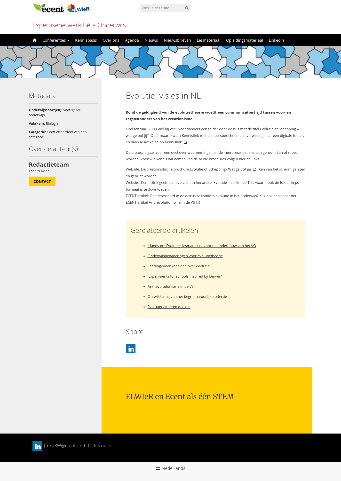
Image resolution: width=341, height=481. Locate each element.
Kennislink (173, 142)
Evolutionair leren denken (169, 306)
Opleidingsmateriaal (244, 40)
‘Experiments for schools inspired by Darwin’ (185, 276)
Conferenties (55, 40)
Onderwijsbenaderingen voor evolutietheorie (185, 255)
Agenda (132, 40)
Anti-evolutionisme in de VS (172, 202)
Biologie (52, 123)
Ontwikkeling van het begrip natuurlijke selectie (187, 296)
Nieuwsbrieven (177, 40)
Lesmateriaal (208, 40)
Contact (42, 181)
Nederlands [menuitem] (173, 468)
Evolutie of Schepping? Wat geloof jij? (220, 169)
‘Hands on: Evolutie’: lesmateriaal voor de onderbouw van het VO (202, 245)
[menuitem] (170, 468)
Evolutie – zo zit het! (230, 182)
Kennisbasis (86, 40)
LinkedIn (276, 40)
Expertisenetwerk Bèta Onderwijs (79, 25)
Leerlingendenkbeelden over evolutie (178, 266)
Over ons (111, 40)
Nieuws (151, 40)
